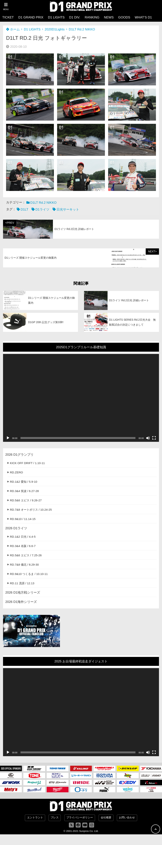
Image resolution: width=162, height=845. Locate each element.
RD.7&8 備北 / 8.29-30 (24, 564)
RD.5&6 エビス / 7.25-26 (26, 555)
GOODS (124, 17)
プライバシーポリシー (79, 817)
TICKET (8, 17)
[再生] (8, 438)
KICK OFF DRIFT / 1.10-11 (27, 463)
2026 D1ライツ (16, 528)
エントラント (35, 817)
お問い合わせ (127, 817)
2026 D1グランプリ (19, 454)
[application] (81, 398)
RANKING (92, 17)
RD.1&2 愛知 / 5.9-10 (23, 481)
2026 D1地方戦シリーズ (22, 592)
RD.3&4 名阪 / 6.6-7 (22, 546)
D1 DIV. (74, 17)
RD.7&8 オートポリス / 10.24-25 (31, 509)
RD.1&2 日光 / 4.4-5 (22, 536)
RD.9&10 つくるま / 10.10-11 (29, 574)
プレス (55, 817)
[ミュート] (148, 438)
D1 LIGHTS (56, 17)
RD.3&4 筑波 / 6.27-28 (24, 491)
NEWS (109, 17)
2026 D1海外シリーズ (21, 602)
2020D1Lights (55, 29)
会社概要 (106, 817)
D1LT (24, 209)
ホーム (13, 29)
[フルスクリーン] (154, 438)
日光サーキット (68, 209)
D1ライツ (42, 209)
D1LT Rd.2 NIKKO (82, 29)
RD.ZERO (16, 472)
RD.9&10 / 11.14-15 (22, 519)
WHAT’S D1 (143, 17)
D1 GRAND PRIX (30, 17)
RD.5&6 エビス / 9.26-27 (26, 500)
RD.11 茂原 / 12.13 (22, 583)
